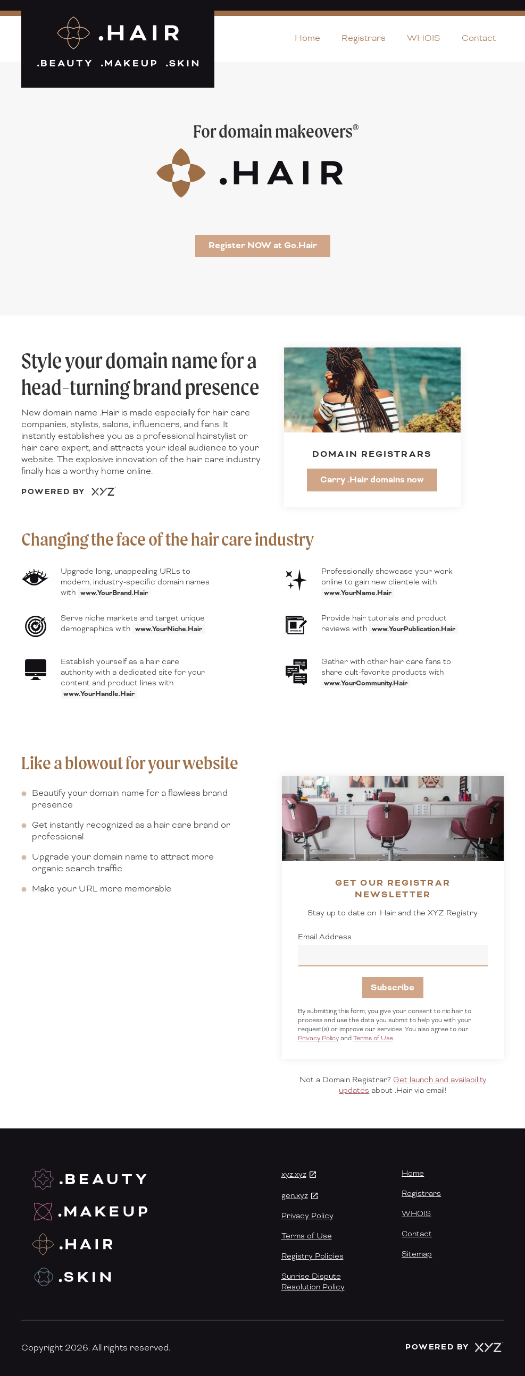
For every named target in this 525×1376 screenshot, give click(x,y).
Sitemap (417, 1254)
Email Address (325, 937)
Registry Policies (312, 1256)
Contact (479, 38)
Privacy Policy (318, 1038)
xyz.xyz (293, 1174)
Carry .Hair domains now (372, 480)
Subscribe (392, 987)
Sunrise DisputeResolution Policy (313, 1282)
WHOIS (423, 38)
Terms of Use (373, 1038)
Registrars (363, 38)
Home (307, 38)
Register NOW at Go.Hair (263, 245)
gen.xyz (294, 1196)
